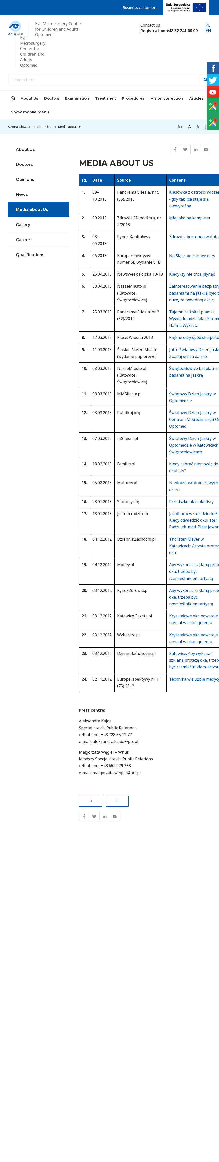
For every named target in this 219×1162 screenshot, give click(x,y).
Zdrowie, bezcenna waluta (194, 236)
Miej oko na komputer (190, 218)
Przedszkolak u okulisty (191, 501)
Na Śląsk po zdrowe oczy (192, 255)
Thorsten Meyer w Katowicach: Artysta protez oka (194, 545)
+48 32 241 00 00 (182, 30)
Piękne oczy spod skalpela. (194, 337)
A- (198, 126)
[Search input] (104, 79)
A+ (180, 126)
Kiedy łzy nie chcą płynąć (192, 274)
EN (208, 30)
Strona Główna (19, 126)
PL (208, 25)
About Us (44, 126)
